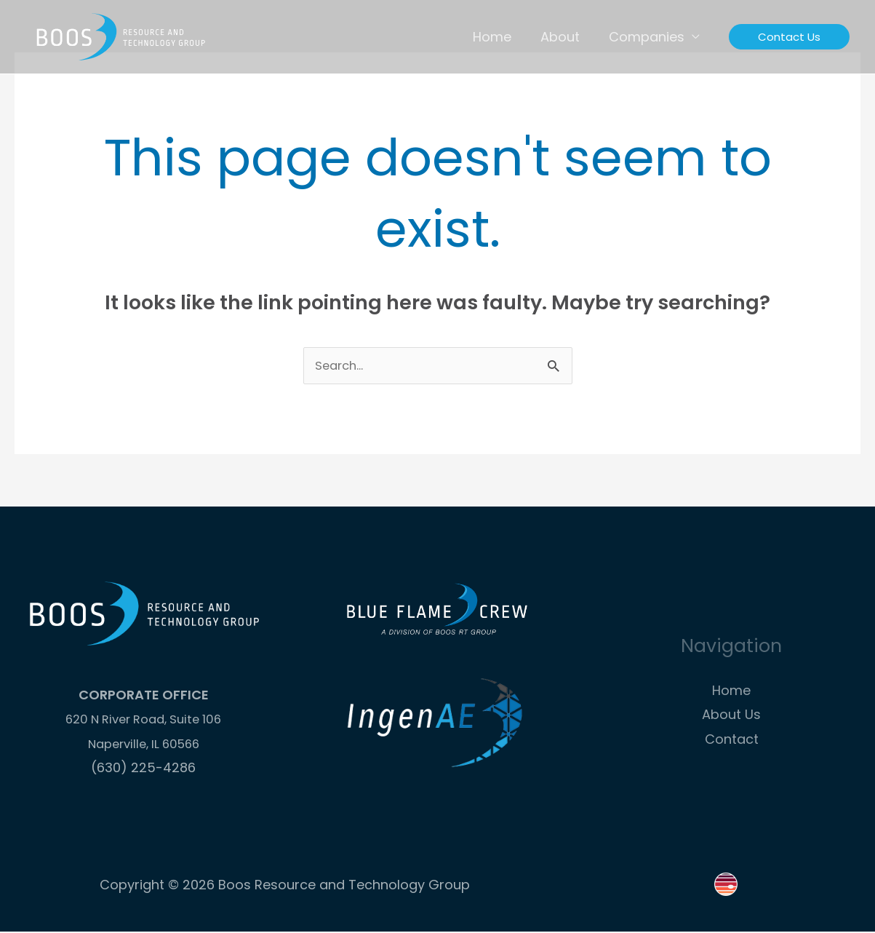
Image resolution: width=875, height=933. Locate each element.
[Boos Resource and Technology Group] (120, 35)
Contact (732, 740)
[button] (789, 36)
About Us (731, 716)
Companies (648, 37)
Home (499, 37)
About (564, 37)
